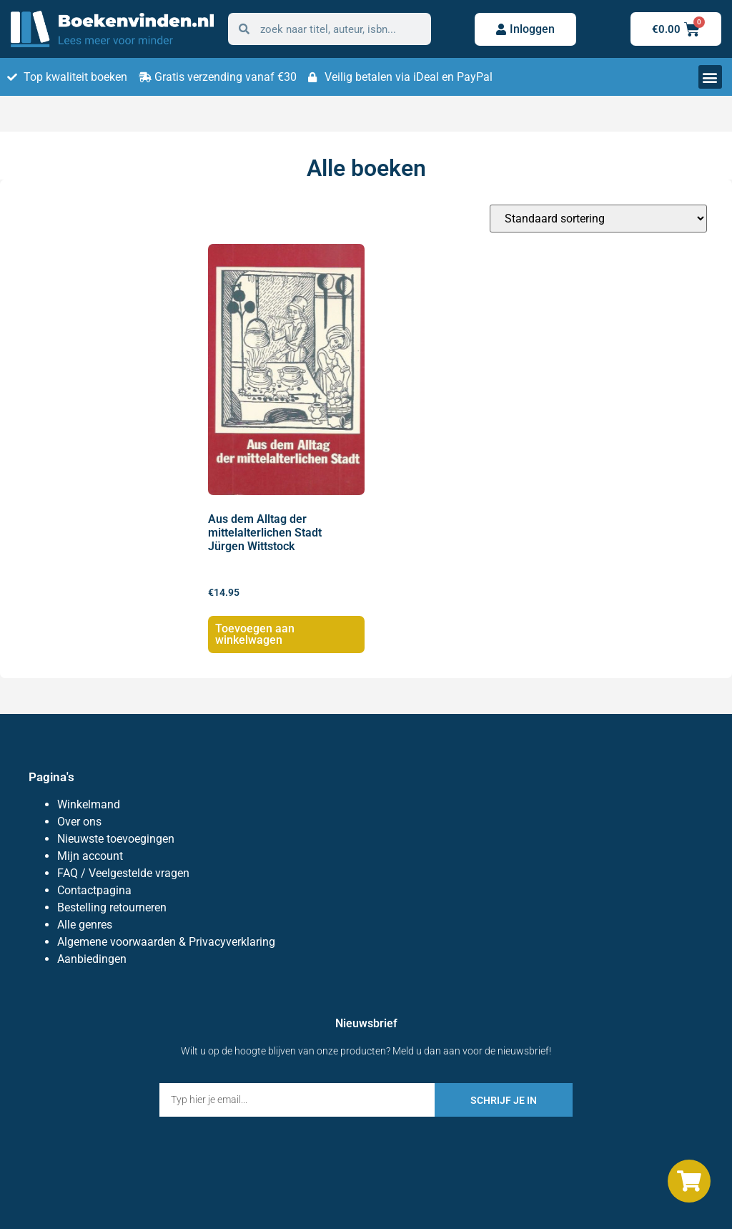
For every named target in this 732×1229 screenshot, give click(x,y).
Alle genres (84, 924)
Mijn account (90, 856)
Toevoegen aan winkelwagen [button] (255, 634)
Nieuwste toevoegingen (115, 839)
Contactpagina (94, 890)
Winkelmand (88, 804)
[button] (710, 77)
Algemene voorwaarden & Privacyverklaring (166, 942)
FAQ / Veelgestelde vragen (123, 873)
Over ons (79, 821)
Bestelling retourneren (112, 907)
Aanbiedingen (92, 959)
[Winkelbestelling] (598, 218)
